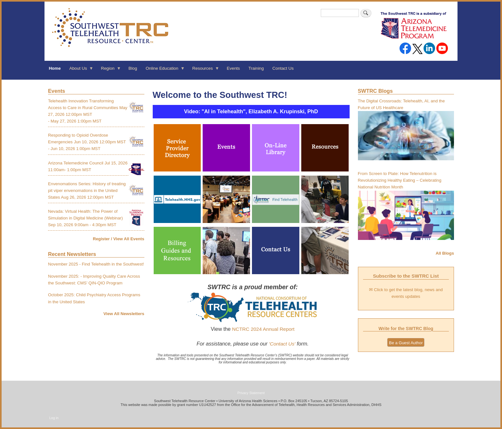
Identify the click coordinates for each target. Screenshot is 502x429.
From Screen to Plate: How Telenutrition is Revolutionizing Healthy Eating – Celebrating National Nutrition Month (399, 180)
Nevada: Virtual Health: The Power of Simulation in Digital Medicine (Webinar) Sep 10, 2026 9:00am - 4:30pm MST (85, 218)
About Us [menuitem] (79, 70)
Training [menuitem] (256, 68)
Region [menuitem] (109, 70)
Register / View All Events (118, 238)
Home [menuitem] (55, 68)
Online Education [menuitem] (163, 70)
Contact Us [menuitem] (283, 68)
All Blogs (445, 253)
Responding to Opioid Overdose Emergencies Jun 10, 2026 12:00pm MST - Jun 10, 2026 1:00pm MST (87, 142)
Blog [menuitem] (132, 68)
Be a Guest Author (406, 342)
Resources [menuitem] (203, 70)
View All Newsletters (123, 313)
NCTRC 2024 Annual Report (263, 329)
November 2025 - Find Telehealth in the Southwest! (96, 264)
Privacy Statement (250, 393)
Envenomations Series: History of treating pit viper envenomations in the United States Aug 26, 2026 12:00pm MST (87, 190)
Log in (54, 418)
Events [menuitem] (233, 68)
